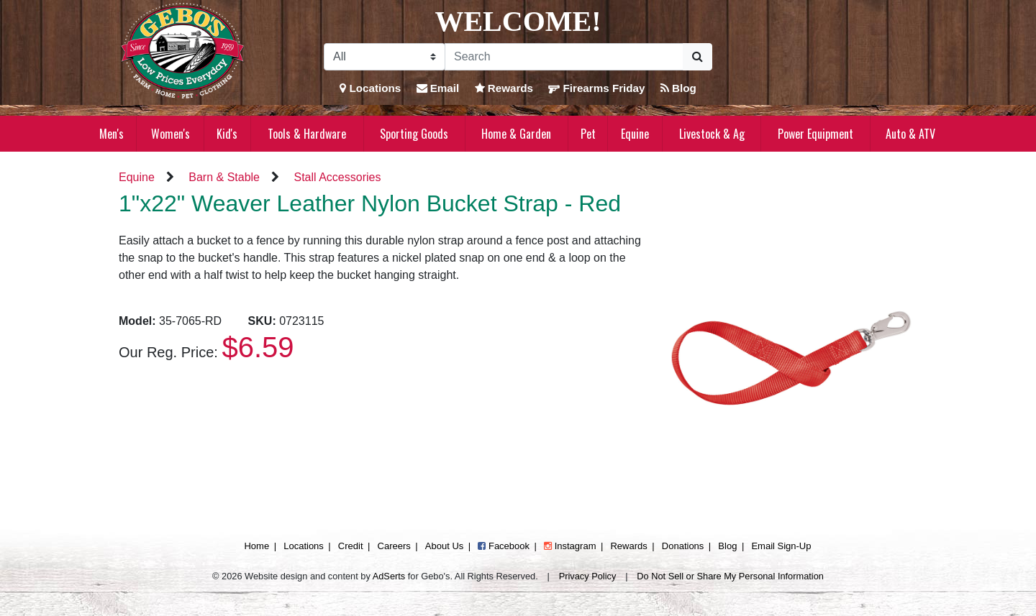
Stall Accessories (337, 177)
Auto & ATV (910, 133)
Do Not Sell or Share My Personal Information (730, 576)
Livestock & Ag (712, 133)
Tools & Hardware (307, 133)
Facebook (504, 546)
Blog (678, 88)
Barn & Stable (224, 177)
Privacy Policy (588, 576)
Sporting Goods (414, 133)
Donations (683, 546)
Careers (394, 546)
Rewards (504, 88)
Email (438, 88)
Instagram (570, 546)
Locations (370, 88)
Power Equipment (815, 133)
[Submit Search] (697, 56)
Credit (350, 546)
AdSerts (389, 576)
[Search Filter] (384, 56)
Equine (635, 133)
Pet (588, 133)
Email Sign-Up (781, 546)
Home (256, 546)
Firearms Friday (596, 88)
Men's (111, 133)
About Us (444, 546)
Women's (170, 133)
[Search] (564, 56)
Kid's (227, 133)
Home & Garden (516, 133)
